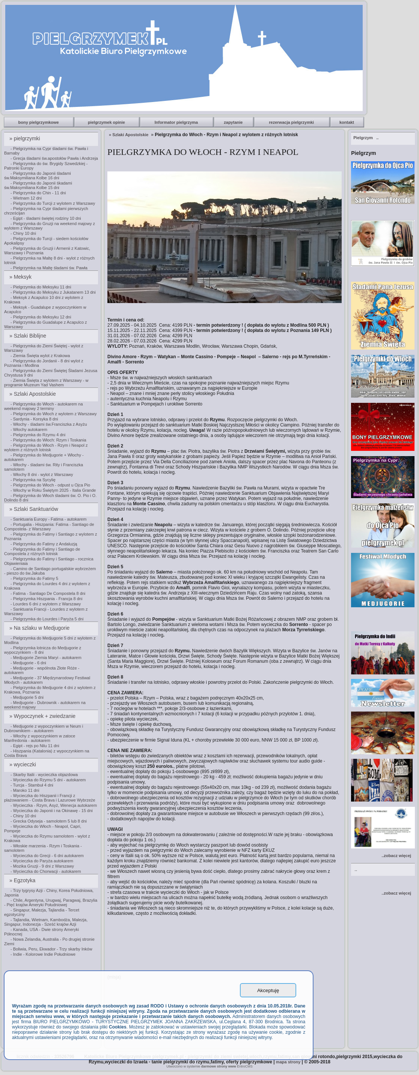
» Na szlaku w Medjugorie (40, 628)
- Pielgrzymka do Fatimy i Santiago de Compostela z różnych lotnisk (42, 551)
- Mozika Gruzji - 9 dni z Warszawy (42, 866)
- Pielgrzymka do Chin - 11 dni (38, 193)
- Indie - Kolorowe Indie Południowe (43, 954)
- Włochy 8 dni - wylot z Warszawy (42, 474)
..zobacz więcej (396, 855)
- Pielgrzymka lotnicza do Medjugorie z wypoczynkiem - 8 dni (42, 650)
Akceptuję (268, 990)
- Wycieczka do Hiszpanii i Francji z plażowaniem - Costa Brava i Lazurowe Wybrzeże (49, 797)
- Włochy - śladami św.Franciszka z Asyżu (49, 424)
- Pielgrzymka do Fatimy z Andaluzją (44, 544)
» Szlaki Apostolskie (33, 394)
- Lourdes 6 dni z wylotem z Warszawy (46, 604)
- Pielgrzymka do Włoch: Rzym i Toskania (48, 440)
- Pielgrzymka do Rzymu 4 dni (38, 434)
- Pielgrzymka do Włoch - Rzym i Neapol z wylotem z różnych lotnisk (45, 447)
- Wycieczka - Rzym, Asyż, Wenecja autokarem (54, 805)
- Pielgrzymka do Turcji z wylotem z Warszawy (53, 203)
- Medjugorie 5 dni (27, 697)
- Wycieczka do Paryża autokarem (42, 861)
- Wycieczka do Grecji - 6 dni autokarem (47, 855)
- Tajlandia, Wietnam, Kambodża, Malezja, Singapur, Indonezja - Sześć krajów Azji (45, 921)
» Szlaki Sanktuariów (34, 509)
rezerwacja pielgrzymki (292, 122)
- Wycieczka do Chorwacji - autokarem (46, 871)
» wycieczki (23, 764)
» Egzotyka (23, 880)
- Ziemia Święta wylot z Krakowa (40, 355)
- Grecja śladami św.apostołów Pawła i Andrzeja (54, 158)
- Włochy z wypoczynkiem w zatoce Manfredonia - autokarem (39, 738)
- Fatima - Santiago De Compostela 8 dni (48, 593)
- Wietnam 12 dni (26, 198)
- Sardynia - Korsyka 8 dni (34, 419)
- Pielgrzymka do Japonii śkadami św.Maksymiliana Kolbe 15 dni (38, 185)
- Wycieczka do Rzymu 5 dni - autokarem (48, 780)
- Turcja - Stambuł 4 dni (32, 785)
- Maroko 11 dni (25, 790)
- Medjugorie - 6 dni (28, 663)
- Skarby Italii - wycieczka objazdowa (44, 774)
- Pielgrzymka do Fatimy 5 (34, 578)
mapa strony (288, 1062)
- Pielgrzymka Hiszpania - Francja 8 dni (46, 598)
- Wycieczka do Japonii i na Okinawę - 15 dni (52, 810)
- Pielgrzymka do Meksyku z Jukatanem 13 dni (53, 292)
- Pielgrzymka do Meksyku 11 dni (41, 287)
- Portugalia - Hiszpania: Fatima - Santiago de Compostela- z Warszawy (49, 526)
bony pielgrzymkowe (39, 122)
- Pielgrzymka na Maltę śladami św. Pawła (49, 268)
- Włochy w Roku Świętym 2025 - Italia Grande (53, 490)
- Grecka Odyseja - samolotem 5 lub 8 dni (49, 821)
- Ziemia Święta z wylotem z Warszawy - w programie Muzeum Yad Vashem (46, 382)
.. (365, 137)
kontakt (347, 122)
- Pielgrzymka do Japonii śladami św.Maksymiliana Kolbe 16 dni (37, 175)
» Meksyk (21, 277)
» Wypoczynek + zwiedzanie (43, 716)
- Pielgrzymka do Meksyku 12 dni (41, 317)
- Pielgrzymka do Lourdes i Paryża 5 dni (47, 619)
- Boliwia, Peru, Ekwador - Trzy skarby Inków (51, 949)
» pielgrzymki (25, 138)
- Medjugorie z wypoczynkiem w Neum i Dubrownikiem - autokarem (43, 728)
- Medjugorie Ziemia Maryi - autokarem (46, 657)
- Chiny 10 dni (23, 233)
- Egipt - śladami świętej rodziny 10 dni (46, 218)
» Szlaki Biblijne (28, 336)
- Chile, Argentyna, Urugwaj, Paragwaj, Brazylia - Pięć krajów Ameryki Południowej (50, 902)
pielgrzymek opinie (107, 122)
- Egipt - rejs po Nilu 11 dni (35, 745)
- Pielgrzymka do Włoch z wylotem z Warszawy (53, 413)
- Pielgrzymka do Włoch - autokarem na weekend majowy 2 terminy (43, 406)
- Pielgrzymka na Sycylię (33, 479)
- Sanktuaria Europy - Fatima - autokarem (48, 519)
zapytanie (234, 122)
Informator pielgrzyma (177, 122)
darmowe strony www (218, 1066)
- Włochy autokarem (29, 429)
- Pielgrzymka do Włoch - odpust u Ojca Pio (50, 485)
